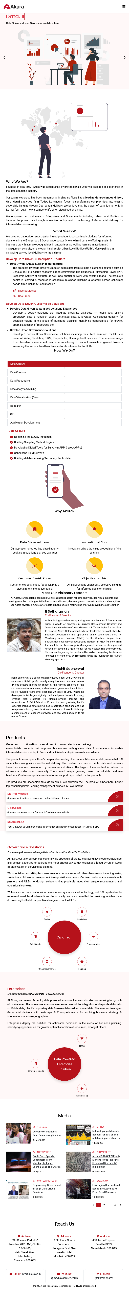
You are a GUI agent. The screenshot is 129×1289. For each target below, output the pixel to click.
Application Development (25, 422)
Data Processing (20, 380)
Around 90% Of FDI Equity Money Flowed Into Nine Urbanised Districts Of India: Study (106, 1161)
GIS (12, 414)
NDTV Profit (42, 1152)
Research (15, 405)
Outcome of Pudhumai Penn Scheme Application (47, 1133)
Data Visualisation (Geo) (24, 397)
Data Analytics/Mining (23, 389)
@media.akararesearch (64, 1278)
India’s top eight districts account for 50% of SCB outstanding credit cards (106, 1134)
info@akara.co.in (31, 1274)
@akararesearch (104, 1278)
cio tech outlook (45, 1181)
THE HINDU (40, 1127)
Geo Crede (22, 296)
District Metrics (24, 290)
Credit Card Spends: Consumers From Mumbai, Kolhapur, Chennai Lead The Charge (46, 1161)
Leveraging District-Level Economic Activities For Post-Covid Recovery (106, 1189)
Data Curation (18, 372)
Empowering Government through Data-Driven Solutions (47, 1189)
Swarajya (100, 1181)
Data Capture (17, 363)
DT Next (99, 1127)
